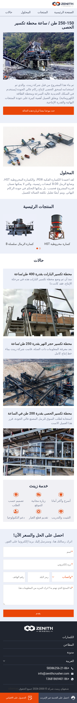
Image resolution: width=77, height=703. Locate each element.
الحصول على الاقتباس (19, 697)
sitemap (13, 688)
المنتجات (43, 12)
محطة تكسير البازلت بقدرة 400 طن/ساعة (43, 274)
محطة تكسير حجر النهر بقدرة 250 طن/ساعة (41, 344)
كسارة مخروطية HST (57, 244)
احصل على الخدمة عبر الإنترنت (58, 697)
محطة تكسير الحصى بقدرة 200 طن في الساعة (40, 413)
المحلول (26, 12)
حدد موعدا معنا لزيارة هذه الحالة (38, 110)
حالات (8, 12)
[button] (8, 77)
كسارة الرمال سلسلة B (20, 244)
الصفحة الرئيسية (64, 12)
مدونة (70, 652)
